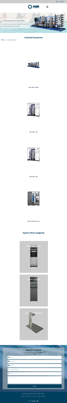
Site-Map (43, 396)
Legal (39, 396)
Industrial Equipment (12, 40)
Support (61, 1)
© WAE (22, 396)
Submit (34, 386)
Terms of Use (28, 396)
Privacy (34, 396)
